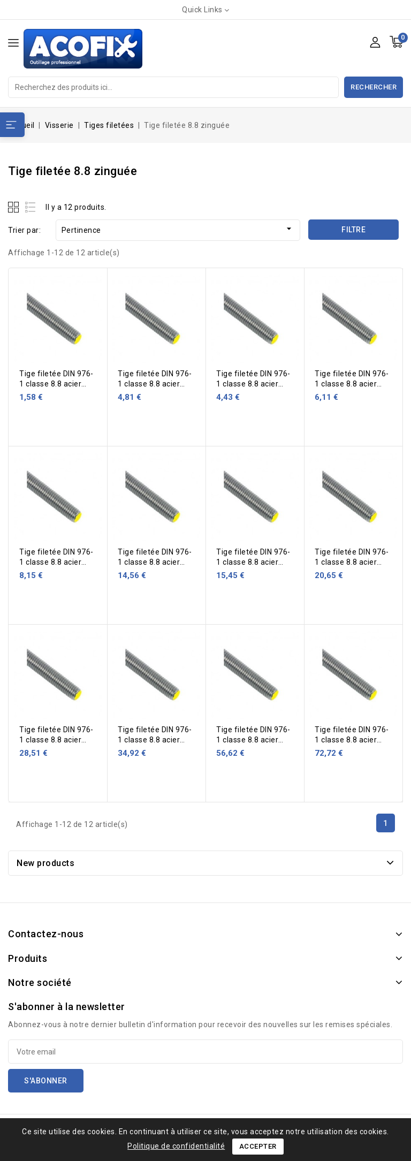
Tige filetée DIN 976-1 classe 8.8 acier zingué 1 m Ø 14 (352, 383)
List (30, 207)
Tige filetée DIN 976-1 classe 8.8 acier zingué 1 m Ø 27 (56, 739)
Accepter (258, 1146)
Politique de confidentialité (176, 1146)
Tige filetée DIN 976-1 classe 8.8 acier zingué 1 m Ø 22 (253, 562)
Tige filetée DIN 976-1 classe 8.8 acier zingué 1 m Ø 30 (155, 739)
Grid (14, 207)
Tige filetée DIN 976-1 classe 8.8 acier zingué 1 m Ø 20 (155, 562)
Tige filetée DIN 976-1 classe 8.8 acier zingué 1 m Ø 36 (253, 739)
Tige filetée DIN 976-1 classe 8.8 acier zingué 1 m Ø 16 (56, 562)
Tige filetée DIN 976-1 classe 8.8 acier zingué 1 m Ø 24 (352, 562)
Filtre (353, 229)
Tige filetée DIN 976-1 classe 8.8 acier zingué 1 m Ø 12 (253, 383)
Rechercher (374, 87)
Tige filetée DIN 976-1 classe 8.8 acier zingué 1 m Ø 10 (155, 383)
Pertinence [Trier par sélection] (178, 228)
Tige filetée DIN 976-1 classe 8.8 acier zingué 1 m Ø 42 (352, 739)
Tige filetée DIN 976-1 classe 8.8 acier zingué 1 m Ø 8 (56, 383)
